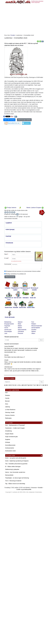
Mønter (20, 327)
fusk (6, 392)
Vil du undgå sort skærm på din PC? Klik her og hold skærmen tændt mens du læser (21, 44)
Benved (7, 401)
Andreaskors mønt (10, 451)
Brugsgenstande (9, 324)
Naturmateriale (22, 329)
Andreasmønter (9, 448)
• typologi (8, 236)
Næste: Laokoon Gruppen (34, 207)
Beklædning (7, 322)
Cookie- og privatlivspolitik (23, 489)
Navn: (6, 254)
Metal (19, 324)
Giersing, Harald (9, 412)
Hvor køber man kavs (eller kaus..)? (14, 357)
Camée (7, 398)
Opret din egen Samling (24, 119)
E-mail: (6, 258)
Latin (5, 333)
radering (7, 406)
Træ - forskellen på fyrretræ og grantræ (16, 463)
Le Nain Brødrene (10, 409)
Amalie (6, 360)
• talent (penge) (9, 229)
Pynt (32, 322)
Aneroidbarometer (10, 445)
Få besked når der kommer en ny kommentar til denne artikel (23, 271)
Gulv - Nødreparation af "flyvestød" (15, 425)
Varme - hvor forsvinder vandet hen (15, 472)
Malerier (20, 322)
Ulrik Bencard (8, 367)
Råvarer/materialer (36, 325)
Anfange (7, 442)
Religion (33, 324)
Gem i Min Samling (9, 119)
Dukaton (7, 395)
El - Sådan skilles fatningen (13, 466)
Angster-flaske (9, 433)
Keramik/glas (8, 331)
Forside (12, 35)
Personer (20, 333)
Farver (6, 327)
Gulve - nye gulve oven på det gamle (15, 458)
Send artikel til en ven (14, 123)
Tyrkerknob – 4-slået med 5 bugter (15, 428)
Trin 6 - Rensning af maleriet (13, 480)
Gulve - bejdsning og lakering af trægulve (17, 461)
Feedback (27, 123)
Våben (33, 333)
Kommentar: (7, 264)
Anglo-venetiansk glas (11, 436)
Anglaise (7, 439)
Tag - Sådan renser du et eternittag (15, 483)
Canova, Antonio (10, 415)
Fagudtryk (7, 325)
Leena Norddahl (9, 346)
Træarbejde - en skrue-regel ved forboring (17, 478)
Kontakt (40, 487)
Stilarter (33, 331)
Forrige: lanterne (10, 207)
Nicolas (6, 355)
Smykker (33, 329)
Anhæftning (8, 431)
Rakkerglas (8, 418)
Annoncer (34, 487)
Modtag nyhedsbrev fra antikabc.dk (16, 274)
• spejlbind (8, 223)
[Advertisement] (18, 19)
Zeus (6, 404)
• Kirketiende (9, 243)
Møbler (20, 325)
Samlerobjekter (35, 327)
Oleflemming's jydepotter (12, 469)
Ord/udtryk (21, 331)
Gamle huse (7, 329)
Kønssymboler (9, 475)
